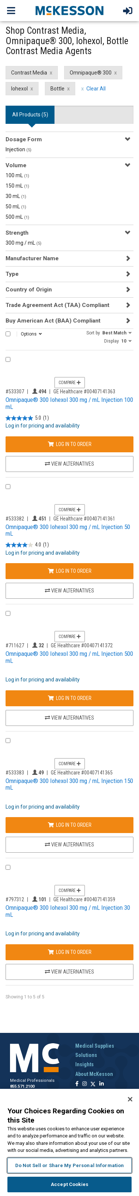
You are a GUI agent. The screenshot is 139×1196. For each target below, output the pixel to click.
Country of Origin (29, 289)
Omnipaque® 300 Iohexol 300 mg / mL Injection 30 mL (68, 911)
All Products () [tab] (30, 115)
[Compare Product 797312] (8, 867)
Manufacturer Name (32, 258)
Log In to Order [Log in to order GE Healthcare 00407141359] (70, 952)
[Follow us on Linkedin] (101, 1084)
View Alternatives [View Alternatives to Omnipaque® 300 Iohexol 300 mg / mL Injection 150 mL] (69, 845)
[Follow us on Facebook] (77, 1084)
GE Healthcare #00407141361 (84, 519)
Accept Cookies (69, 1184)
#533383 (15, 773)
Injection (19, 149)
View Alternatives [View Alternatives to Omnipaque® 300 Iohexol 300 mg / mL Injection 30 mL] (69, 972)
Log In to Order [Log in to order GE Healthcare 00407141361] (70, 571)
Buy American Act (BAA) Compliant (53, 320)
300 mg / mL (24, 243)
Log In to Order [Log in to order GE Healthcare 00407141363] (70, 444)
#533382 (15, 519)
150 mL (17, 186)
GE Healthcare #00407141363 (84, 391)
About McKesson (94, 1074)
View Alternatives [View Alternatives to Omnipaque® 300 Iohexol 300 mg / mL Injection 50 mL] (69, 591)
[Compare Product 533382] (8, 486)
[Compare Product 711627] (8, 613)
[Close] (130, 1099)
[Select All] (8, 333)
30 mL (16, 196)
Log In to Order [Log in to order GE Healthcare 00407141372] (70, 698)
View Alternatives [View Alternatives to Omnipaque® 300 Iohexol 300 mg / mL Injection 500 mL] (69, 718)
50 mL (16, 206)
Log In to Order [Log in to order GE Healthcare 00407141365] (70, 825)
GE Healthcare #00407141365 (82, 773)
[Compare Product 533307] (8, 359)
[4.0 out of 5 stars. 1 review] (27, 545)
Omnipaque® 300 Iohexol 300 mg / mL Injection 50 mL (68, 530)
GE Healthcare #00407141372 (82, 645)
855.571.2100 (22, 1086)
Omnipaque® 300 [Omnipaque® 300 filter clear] (91, 73)
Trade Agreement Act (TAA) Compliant (57, 305)
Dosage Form (24, 139)
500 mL (17, 217)
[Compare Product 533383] (8, 740)
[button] (109, 333)
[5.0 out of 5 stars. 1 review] (27, 418)
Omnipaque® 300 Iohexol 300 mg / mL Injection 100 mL (69, 403)
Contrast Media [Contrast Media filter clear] (29, 73)
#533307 (15, 391)
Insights (84, 1064)
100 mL (17, 175)
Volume (16, 165)
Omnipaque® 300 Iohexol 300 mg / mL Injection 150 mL (69, 784)
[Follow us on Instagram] (84, 1084)
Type (12, 274)
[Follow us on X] (93, 1084)
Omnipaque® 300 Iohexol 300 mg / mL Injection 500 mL (69, 657)
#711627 (15, 645)
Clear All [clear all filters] (96, 89)
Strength (17, 232)
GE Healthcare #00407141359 (84, 899)
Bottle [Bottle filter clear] (57, 89)
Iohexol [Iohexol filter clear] (19, 89)
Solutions (86, 1055)
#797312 (15, 899)
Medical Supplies (94, 1046)
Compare (70, 382)
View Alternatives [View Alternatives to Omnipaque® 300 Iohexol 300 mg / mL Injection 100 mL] (69, 464)
